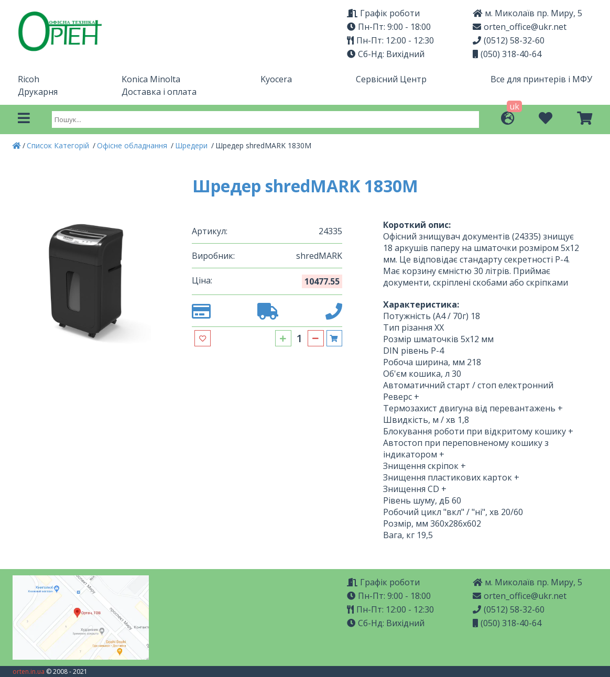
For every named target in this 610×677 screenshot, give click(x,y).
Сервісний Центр (391, 79)
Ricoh (28, 79)
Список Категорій (59, 145)
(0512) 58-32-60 (508, 40)
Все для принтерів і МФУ (541, 79)
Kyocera (276, 79)
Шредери (192, 145)
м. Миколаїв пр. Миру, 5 (527, 582)
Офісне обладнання (133, 145)
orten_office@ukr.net (520, 26)
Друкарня (38, 91)
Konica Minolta (151, 79)
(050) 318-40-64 (507, 54)
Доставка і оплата (159, 91)
